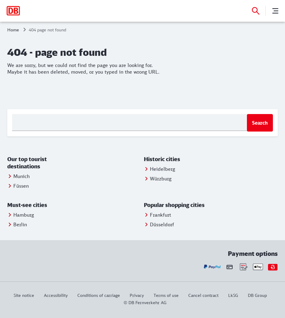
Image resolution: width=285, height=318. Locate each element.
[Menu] (275, 11)
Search (260, 123)
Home (13, 29)
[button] (40, 163)
